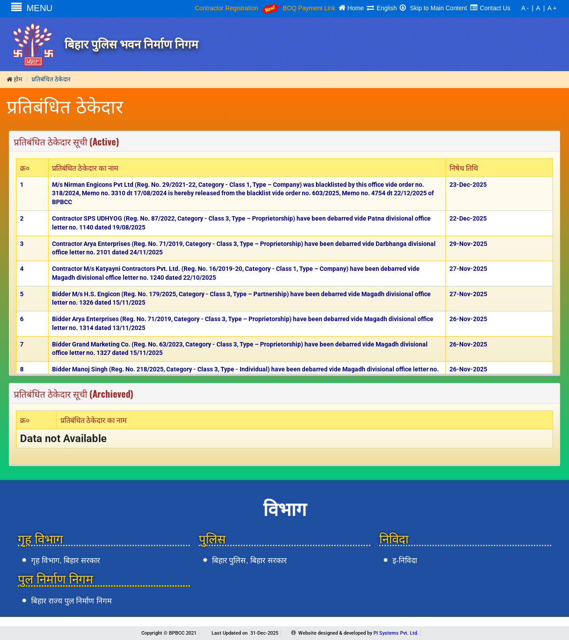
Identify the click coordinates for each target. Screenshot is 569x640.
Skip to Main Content (433, 8)
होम (14, 79)
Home (351, 8)
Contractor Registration (226, 8)
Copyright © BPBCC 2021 (168, 633)
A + (552, 8)
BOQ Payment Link (298, 8)
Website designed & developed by (358, 633)
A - (525, 8)
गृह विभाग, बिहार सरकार (65, 560)
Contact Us (490, 8)
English (382, 8)
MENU (31, 8)
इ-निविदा (405, 560)
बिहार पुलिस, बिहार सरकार (249, 560)
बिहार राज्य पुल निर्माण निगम (71, 600)
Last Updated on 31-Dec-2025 (245, 633)
